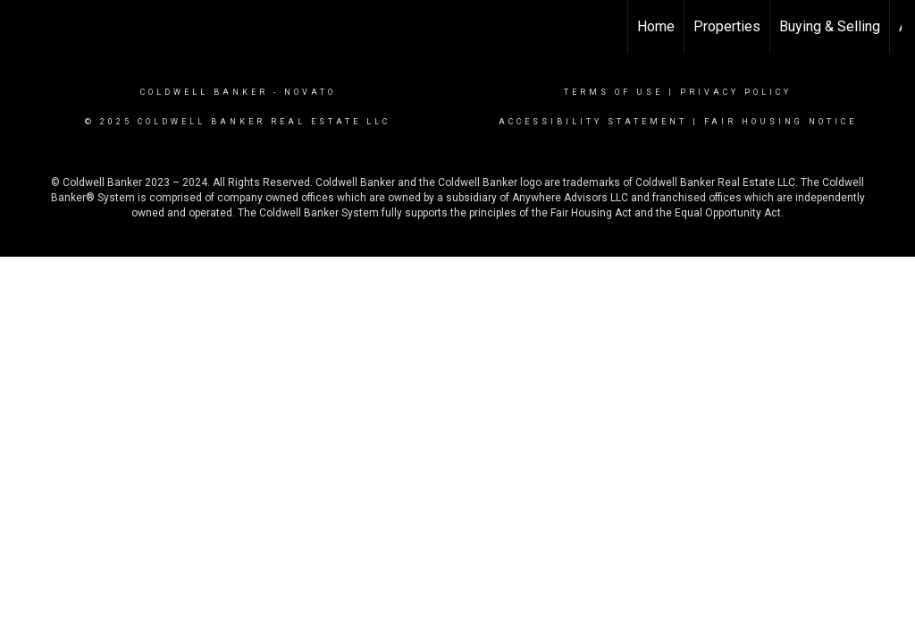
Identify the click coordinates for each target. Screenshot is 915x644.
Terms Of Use (613, 92)
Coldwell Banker (204, 92)
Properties (726, 26)
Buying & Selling (829, 26)
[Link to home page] (22, 27)
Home (656, 26)
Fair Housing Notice (780, 121)
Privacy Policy (736, 92)
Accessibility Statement (593, 121)
